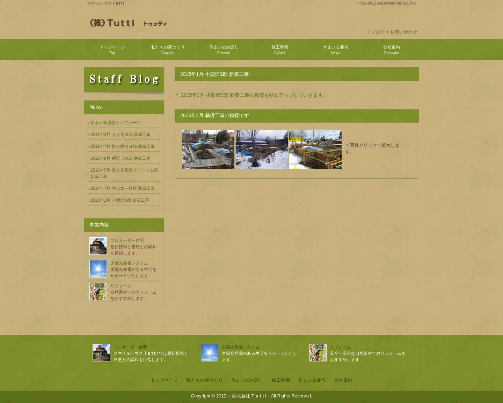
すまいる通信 (335, 50)
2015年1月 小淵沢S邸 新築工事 (119, 200)
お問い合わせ (403, 32)
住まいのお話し (224, 50)
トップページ (112, 50)
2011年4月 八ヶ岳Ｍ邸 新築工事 (120, 134)
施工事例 (279, 50)
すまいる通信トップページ (115, 122)
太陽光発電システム (129, 263)
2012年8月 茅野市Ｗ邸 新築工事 (120, 158)
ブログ (377, 32)
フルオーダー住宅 (127, 240)
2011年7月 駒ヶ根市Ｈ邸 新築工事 (122, 146)
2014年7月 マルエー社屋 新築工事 (122, 188)
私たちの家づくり (168, 50)
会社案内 (391, 50)
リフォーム (120, 285)
